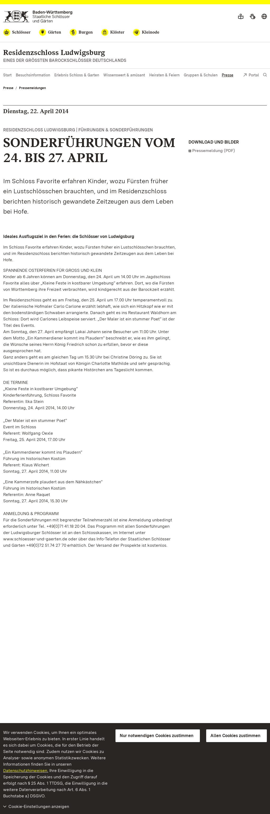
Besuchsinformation (33, 75)
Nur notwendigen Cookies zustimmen (157, 735)
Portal (251, 75)
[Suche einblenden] (265, 75)
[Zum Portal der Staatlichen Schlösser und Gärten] (38, 16)
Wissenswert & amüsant (124, 75)
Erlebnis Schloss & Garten (76, 75)
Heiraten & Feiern (164, 75)
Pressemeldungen (32, 88)
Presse (227, 75)
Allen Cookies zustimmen (235, 735)
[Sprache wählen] (264, 17)
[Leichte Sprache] (240, 17)
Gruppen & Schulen (201, 75)
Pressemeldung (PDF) (213, 150)
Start (7, 75)
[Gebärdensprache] (252, 17)
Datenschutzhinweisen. (25, 770)
